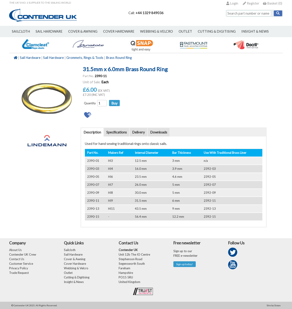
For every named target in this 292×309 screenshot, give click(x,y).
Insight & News (255, 31)
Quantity (90, 103)
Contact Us (16, 259)
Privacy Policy (18, 268)
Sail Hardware (30, 58)
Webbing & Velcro (76, 268)
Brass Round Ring (119, 58)
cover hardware (118, 31)
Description (92, 132)
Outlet (68, 273)
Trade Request (19, 273)
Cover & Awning (74, 259)
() (272, 3)
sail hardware (49, 31)
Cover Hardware (75, 263)
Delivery (138, 132)
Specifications (116, 132)
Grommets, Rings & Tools (84, 58)
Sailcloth (70, 250)
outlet (185, 31)
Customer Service (21, 263)
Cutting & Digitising (217, 31)
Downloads (158, 132)
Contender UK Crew (22, 254)
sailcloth (21, 31)
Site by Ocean (274, 305)
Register (251, 3)
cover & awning (82, 31)
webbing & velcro (156, 31)
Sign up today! (184, 264)
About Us (15, 250)
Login (232, 3)
